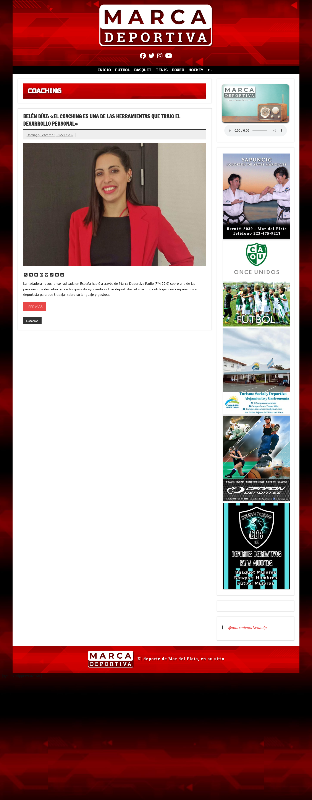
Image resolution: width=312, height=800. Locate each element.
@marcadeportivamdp (247, 627)
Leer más (35, 306)
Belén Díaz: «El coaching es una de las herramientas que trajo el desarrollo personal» (101, 120)
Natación (32, 321)
